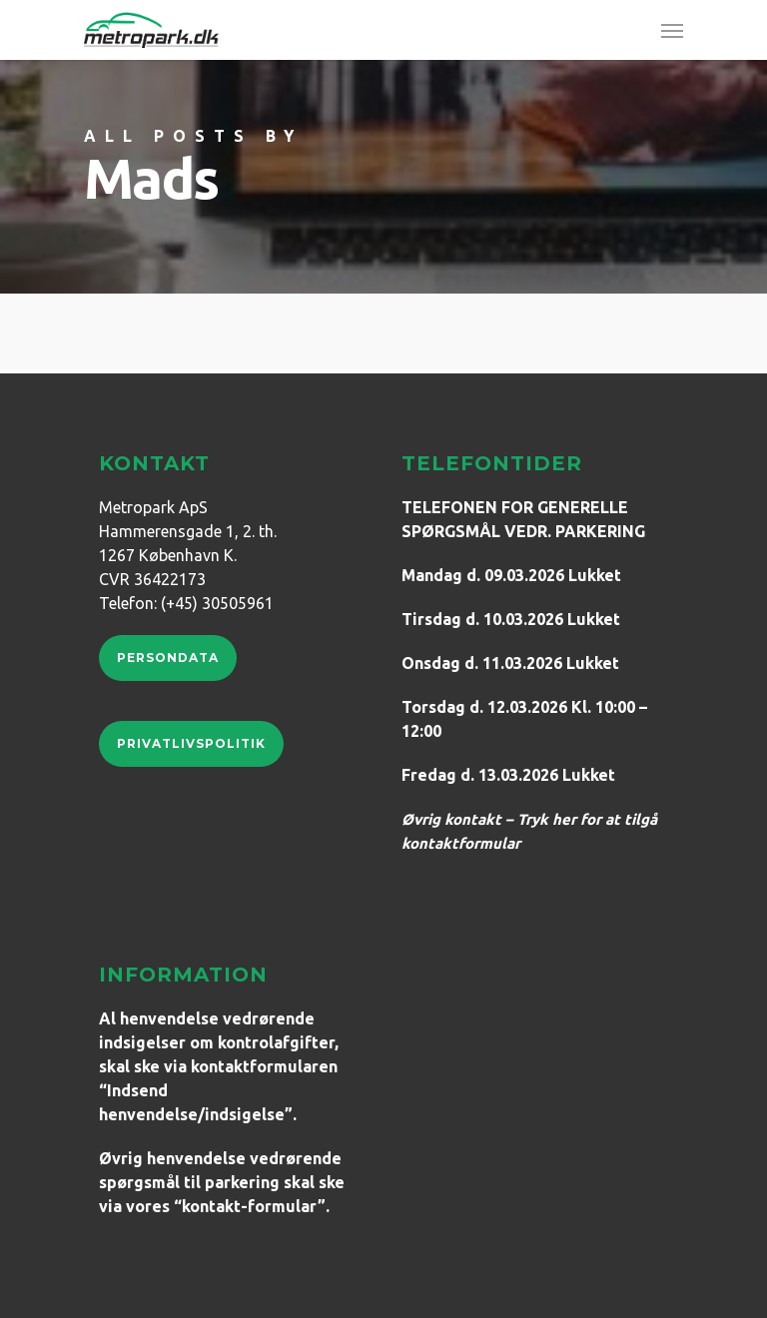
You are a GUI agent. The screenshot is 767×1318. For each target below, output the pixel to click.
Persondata (168, 657)
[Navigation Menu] (672, 30)
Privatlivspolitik (191, 743)
